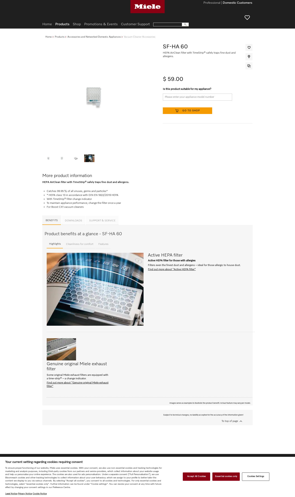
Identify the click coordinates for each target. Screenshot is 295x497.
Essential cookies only (226, 476)
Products (59, 37)
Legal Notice (11, 494)
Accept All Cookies (196, 476)
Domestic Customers (237, 3)
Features (103, 244)
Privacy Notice (25, 494)
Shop (77, 24)
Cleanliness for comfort (79, 244)
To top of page (230, 421)
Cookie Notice (40, 494)
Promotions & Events (101, 24)
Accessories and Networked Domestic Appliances (94, 37)
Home (48, 37)
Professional (211, 3)
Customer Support (135, 24)
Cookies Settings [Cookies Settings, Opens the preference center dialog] (255, 476)
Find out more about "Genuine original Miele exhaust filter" (77, 384)
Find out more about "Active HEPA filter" (172, 269)
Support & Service (102, 220)
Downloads (73, 220)
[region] (147, 477)
